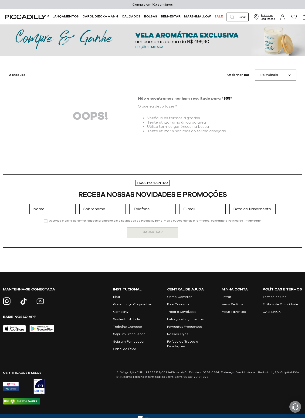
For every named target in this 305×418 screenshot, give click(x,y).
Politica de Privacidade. (244, 220)
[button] (238, 17)
